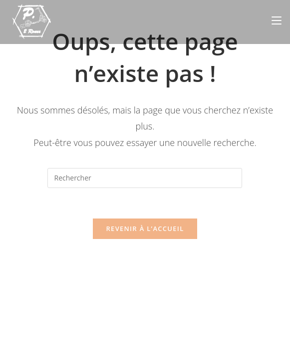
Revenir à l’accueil (145, 228)
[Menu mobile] (277, 20)
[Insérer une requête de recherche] (144, 178)
